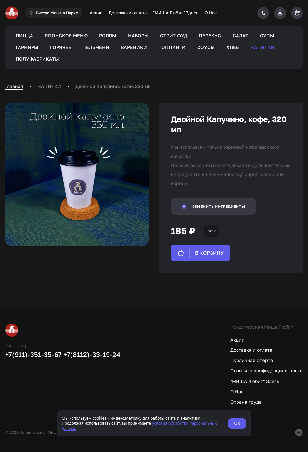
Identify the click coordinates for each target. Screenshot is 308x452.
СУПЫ (267, 35)
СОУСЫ (206, 47)
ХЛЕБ (232, 47)
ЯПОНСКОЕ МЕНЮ (66, 35)
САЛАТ (240, 35)
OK (237, 423)
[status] (154, 423)
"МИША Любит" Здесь (175, 12)
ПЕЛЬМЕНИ (96, 47)
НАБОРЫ (138, 35)
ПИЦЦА (24, 35)
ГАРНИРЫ (27, 47)
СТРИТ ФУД (173, 35)
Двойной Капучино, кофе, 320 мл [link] (112, 86)
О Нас (211, 12)
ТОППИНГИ (172, 47)
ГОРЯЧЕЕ (60, 47)
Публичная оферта (251, 360)
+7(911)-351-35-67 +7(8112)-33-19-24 (62, 354)
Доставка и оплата (128, 12)
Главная (14, 86)
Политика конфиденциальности (266, 370)
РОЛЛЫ (107, 35)
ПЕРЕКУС (210, 35)
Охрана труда (246, 402)
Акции (96, 12)
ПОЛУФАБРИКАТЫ (37, 59)
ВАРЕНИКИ (134, 47)
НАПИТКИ (262, 47)
